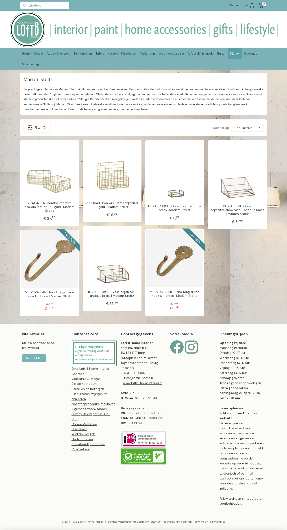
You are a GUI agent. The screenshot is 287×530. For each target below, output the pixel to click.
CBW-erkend (81, 449)
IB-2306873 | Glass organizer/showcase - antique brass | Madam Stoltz (237, 210)
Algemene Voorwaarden (89, 409)
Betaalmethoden (84, 384)
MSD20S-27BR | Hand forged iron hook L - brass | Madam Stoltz (49, 294)
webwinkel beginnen (180, 521)
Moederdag (30, 64)
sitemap (156, 521)
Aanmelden (34, 358)
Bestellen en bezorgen (88, 389)
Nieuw (38, 53)
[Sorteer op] (247, 128)
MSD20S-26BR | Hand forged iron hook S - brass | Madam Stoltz (174, 294)
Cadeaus (250, 53)
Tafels (100, 53)
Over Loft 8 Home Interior (90, 369)
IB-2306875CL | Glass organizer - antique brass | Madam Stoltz (112, 294)
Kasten (113, 53)
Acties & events (58, 53)
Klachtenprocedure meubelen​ (93, 404)
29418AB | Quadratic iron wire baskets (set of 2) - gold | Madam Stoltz (49, 206)
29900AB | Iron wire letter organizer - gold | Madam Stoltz (112, 205)
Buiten (221, 53)
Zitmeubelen (83, 53)
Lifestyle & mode (201, 53)
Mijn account (242, 5)
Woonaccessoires (172, 53)
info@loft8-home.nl (139, 378)
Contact (78, 374)
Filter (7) (37, 127)
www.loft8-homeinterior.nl (142, 383)
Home (26, 53)
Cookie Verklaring (84, 424)
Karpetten (128, 53)
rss (164, 521)
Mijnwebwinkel (217, 521)
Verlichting (147, 53)
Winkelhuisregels (84, 434)
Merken (235, 53)
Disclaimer (79, 429)
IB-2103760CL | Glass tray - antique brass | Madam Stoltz (174, 208)
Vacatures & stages (86, 379)
